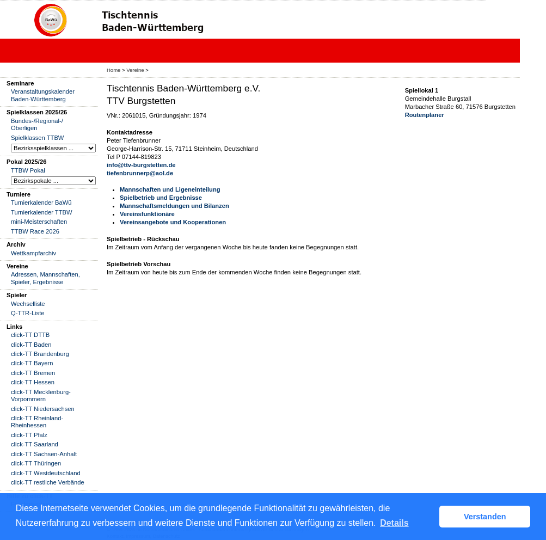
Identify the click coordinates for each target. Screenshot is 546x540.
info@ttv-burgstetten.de (141, 165)
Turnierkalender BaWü (41, 202)
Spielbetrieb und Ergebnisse (161, 197)
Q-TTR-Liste (28, 313)
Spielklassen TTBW (37, 137)
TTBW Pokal (28, 170)
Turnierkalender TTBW (41, 212)
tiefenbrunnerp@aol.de (140, 173)
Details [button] (394, 522)
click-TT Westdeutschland (46, 473)
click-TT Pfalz (29, 435)
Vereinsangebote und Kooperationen (173, 222)
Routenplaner (424, 115)
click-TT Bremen (33, 373)
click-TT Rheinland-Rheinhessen (37, 421)
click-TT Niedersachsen (43, 409)
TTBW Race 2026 (35, 231)
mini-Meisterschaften (39, 221)
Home (113, 70)
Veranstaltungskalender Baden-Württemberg (43, 95)
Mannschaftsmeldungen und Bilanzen (174, 205)
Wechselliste (28, 303)
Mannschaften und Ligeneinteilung (170, 189)
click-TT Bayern (32, 363)
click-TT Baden (31, 344)
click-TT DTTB (30, 335)
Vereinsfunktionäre (147, 214)
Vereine (135, 70)
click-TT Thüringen (36, 463)
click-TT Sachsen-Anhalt (44, 454)
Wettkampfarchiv (33, 253)
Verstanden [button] (485, 516)
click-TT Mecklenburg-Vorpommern (41, 395)
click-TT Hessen (32, 382)
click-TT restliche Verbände (47, 482)
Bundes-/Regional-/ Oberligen (37, 124)
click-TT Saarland (34, 444)
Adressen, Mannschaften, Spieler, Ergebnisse (45, 278)
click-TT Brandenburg (40, 354)
